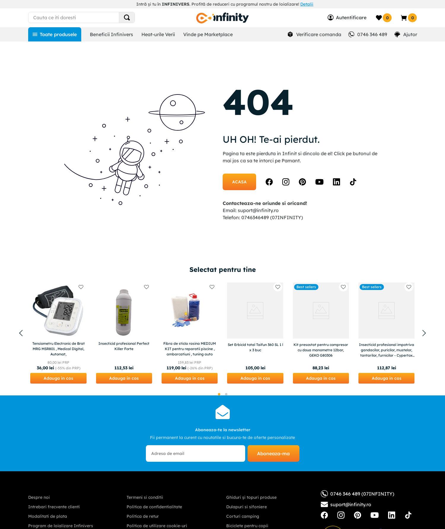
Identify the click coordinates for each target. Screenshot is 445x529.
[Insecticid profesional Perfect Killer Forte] (124, 333)
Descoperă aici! (289, 4)
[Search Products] (127, 17)
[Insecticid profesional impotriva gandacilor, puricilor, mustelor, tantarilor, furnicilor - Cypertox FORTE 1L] (386, 333)
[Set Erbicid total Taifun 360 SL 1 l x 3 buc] (255, 333)
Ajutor (410, 34)
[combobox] (92, 17)
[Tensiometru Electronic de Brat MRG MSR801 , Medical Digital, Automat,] (58, 333)
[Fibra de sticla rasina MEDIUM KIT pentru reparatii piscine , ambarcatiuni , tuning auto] (189, 333)
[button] (58, 378)
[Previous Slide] (21, 333)
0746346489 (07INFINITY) (272, 217)
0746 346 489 (372, 34)
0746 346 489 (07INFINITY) (357, 493)
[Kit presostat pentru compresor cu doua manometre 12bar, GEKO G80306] (321, 333)
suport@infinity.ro (258, 210)
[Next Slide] (424, 333)
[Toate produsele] (54, 34)
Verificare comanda (318, 34)
